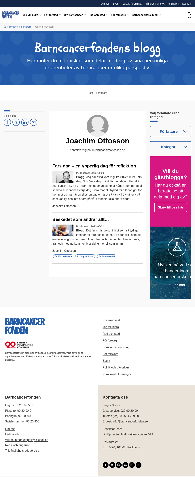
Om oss (10, 430)
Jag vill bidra (85, 256)
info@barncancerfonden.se (130, 422)
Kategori (168, 147)
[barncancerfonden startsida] (10, 15)
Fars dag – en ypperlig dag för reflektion (94, 165)
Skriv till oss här (170, 208)
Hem (90, 92)
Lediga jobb (12, 435)
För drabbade (63, 256)
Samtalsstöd (107, 256)
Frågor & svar (111, 406)
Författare (26, 26)
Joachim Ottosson (64, 206)
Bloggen (13, 26)
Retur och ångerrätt (17, 446)
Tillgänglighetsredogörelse (22, 451)
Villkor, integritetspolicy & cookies (26, 440)
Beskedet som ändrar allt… (80, 219)
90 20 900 (32, 422)
